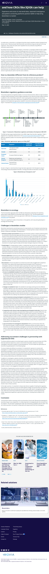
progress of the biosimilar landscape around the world (25, 102)
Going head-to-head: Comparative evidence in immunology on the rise (29, 472)
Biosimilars (6, 519)
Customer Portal (5, 540)
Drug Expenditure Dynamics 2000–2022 (42, 470)
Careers (3, 542)
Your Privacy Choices (18, 545)
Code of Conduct (5, 545)
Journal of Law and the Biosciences (31, 135)
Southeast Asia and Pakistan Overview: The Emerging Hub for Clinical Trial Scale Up (7, 472)
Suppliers (15, 540)
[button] (4, 479)
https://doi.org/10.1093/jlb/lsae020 (9, 425)
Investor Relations (5, 537)
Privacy (14, 542)
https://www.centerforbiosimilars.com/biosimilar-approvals (14, 412)
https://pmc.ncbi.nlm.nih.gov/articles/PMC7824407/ (14, 418)
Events (2, 547)
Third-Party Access (17, 537)
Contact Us (3, 550)
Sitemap (15, 550)
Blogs (7, 33)
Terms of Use (16, 547)
